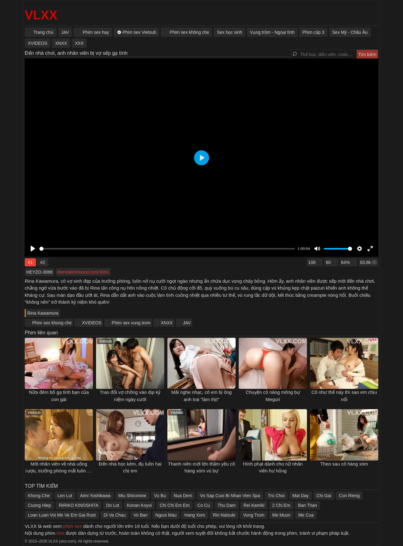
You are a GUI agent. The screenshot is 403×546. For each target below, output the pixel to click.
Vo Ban (140, 515)
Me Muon (281, 515)
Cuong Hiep (39, 505)
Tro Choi (276, 495)
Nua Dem (183, 495)
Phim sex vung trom (131, 322)
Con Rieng (349, 495)
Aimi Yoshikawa (95, 495)
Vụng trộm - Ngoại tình (272, 32)
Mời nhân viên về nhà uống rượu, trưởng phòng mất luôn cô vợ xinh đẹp (59, 471)
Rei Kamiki (253, 505)
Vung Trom (253, 515)
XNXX (167, 322)
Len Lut (65, 495)
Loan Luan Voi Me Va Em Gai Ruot (62, 515)
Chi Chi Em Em (175, 505)
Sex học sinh (229, 32)
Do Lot (112, 505)
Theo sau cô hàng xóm (344, 463)
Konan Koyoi (139, 505)
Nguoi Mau (166, 515)
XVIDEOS (91, 322)
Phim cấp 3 (313, 32)
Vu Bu (160, 495)
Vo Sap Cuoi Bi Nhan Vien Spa (230, 495)
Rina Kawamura (43, 313)
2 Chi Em (281, 505)
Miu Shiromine (132, 495)
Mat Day (300, 495)
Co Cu (203, 505)
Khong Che (39, 495)
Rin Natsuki (224, 515)
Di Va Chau (115, 515)
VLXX (41, 15)
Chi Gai (324, 495)
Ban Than (307, 505)
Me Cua (306, 515)
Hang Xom (194, 515)
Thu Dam (227, 505)
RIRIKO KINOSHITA (79, 505)
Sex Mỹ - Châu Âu (350, 32)
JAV (187, 322)
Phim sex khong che (52, 322)
